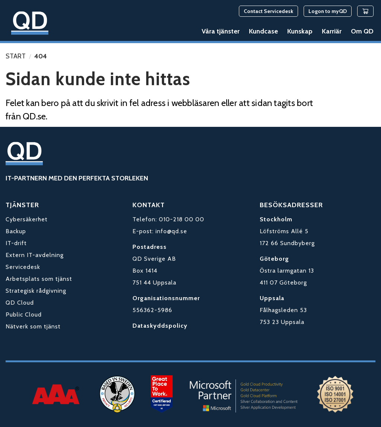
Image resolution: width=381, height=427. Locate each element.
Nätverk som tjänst (33, 326)
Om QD (362, 31)
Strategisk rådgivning (36, 290)
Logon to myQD (327, 11)
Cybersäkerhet (27, 219)
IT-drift (16, 243)
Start (16, 56)
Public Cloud (24, 314)
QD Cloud (20, 302)
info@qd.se (171, 231)
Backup (16, 231)
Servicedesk (23, 266)
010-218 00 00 (181, 219)
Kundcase (263, 31)
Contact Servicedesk (268, 11)
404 (40, 56)
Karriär (332, 31)
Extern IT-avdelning (35, 255)
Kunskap (300, 31)
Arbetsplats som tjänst (39, 278)
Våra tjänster (221, 31)
